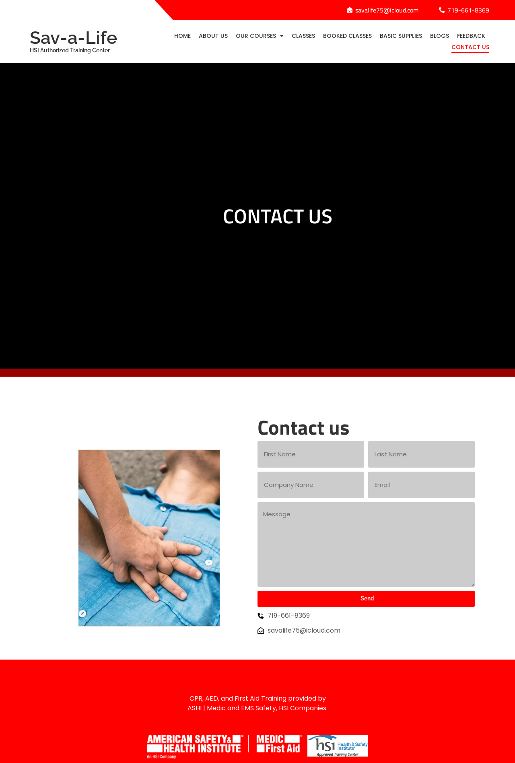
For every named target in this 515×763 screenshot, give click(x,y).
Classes (303, 36)
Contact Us (470, 47)
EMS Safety (258, 708)
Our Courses (260, 35)
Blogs (439, 36)
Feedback (471, 36)
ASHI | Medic (206, 708)
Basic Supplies (401, 36)
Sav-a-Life (80, 40)
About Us (213, 36)
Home (182, 36)
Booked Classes (347, 36)
